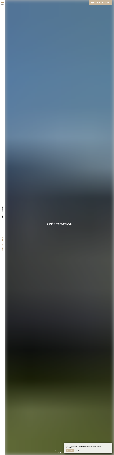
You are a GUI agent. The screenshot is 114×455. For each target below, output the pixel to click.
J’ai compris (70, 450)
